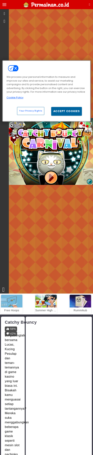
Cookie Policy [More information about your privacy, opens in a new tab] (15, 97)
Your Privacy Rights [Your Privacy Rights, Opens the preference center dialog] (30, 110)
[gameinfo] (4, 21)
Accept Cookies (66, 111)
